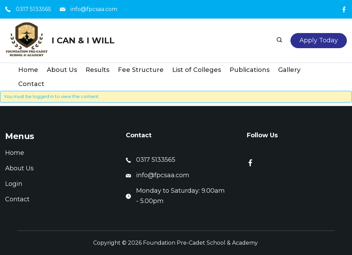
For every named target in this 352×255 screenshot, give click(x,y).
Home (28, 70)
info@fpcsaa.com (93, 9)
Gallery (289, 70)
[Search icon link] (280, 40)
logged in (43, 96)
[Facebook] (344, 9)
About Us (62, 70)
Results (97, 70)
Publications (250, 70)
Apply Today (318, 40)
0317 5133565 (33, 9)
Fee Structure (141, 70)
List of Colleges (196, 70)
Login (13, 184)
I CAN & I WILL (83, 40)
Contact (31, 84)
